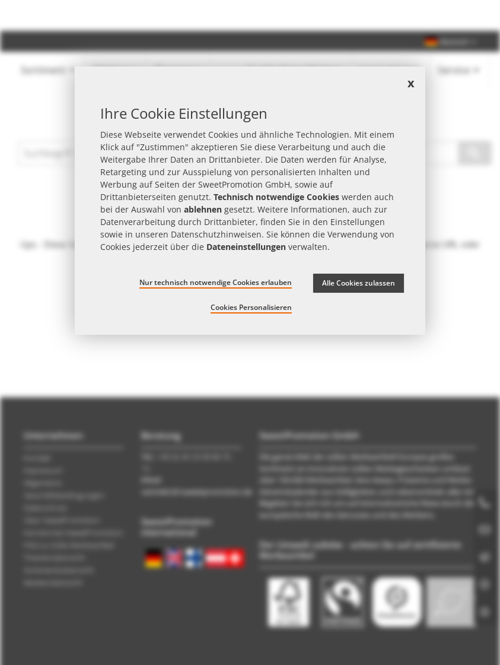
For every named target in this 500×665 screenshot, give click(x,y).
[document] (250, 200)
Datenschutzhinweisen (216, 234)
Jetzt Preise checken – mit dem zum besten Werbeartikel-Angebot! (250, 15)
